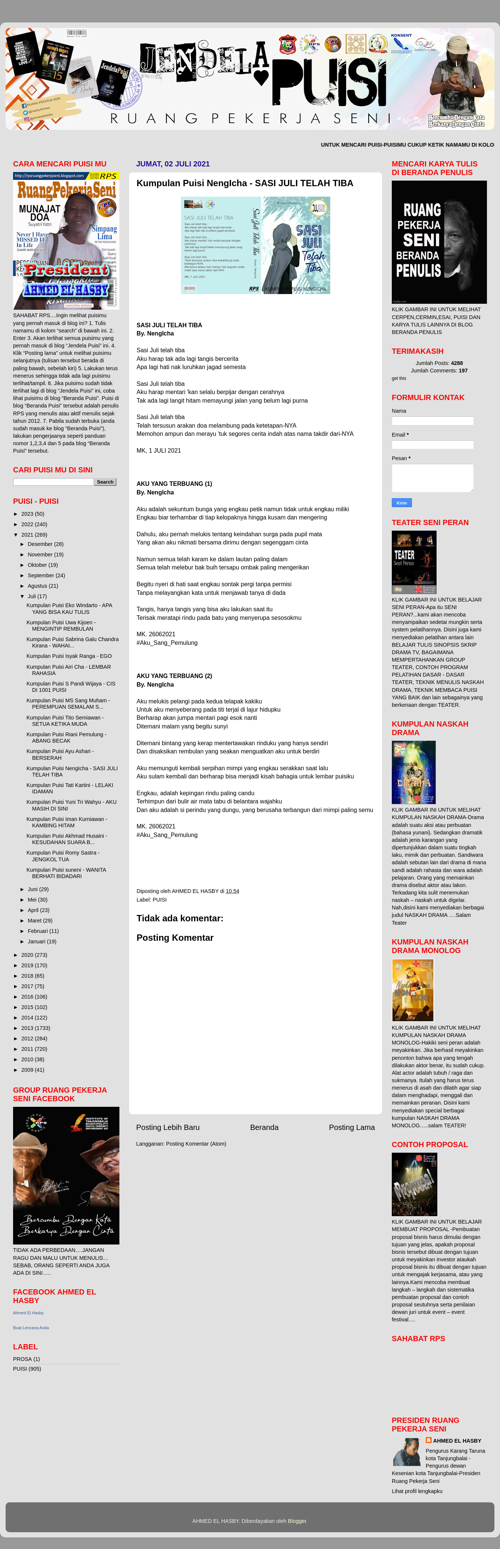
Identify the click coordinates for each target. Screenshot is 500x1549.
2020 (28, 955)
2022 (28, 524)
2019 (28, 965)
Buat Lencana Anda (31, 1327)
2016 (28, 997)
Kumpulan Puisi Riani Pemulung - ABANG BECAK (66, 737)
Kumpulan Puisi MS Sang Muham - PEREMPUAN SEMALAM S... (68, 703)
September (42, 575)
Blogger (297, 1521)
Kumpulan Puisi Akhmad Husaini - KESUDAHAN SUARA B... (66, 839)
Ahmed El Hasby (28, 1313)
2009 (28, 1070)
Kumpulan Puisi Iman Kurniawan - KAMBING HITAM (66, 822)
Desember (41, 544)
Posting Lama (352, 1127)
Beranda (264, 1127)
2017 (28, 986)
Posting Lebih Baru (168, 1127)
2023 (28, 514)
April (34, 910)
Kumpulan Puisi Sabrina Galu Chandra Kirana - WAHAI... (72, 642)
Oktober (38, 565)
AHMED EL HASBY (457, 1441)
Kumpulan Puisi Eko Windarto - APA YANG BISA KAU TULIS (69, 608)
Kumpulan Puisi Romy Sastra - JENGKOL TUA (63, 856)
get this (399, 378)
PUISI (160, 900)
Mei (33, 900)
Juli (33, 596)
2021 (28, 535)
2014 (28, 1018)
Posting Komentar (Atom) (196, 1144)
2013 (28, 1028)
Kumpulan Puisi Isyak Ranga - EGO (69, 656)
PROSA (22, 1359)
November (41, 555)
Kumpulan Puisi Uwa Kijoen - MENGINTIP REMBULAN (61, 625)
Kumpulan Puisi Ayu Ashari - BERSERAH (60, 754)
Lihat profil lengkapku (417, 1491)
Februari (39, 931)
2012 (28, 1038)
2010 (28, 1059)
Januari (37, 941)
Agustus (38, 586)
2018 (28, 976)
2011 (28, 1049)
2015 (28, 1007)
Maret (35, 921)
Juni (33, 889)
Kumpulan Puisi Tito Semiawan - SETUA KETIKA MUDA (65, 721)
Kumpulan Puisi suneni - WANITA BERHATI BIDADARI (66, 873)
